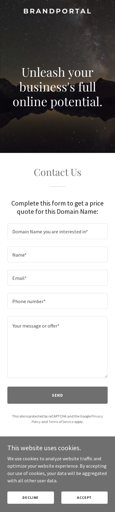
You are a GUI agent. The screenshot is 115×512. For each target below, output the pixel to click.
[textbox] (57, 231)
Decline (30, 497)
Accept (84, 497)
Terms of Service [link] (61, 421)
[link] (57, 12)
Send (57, 395)
